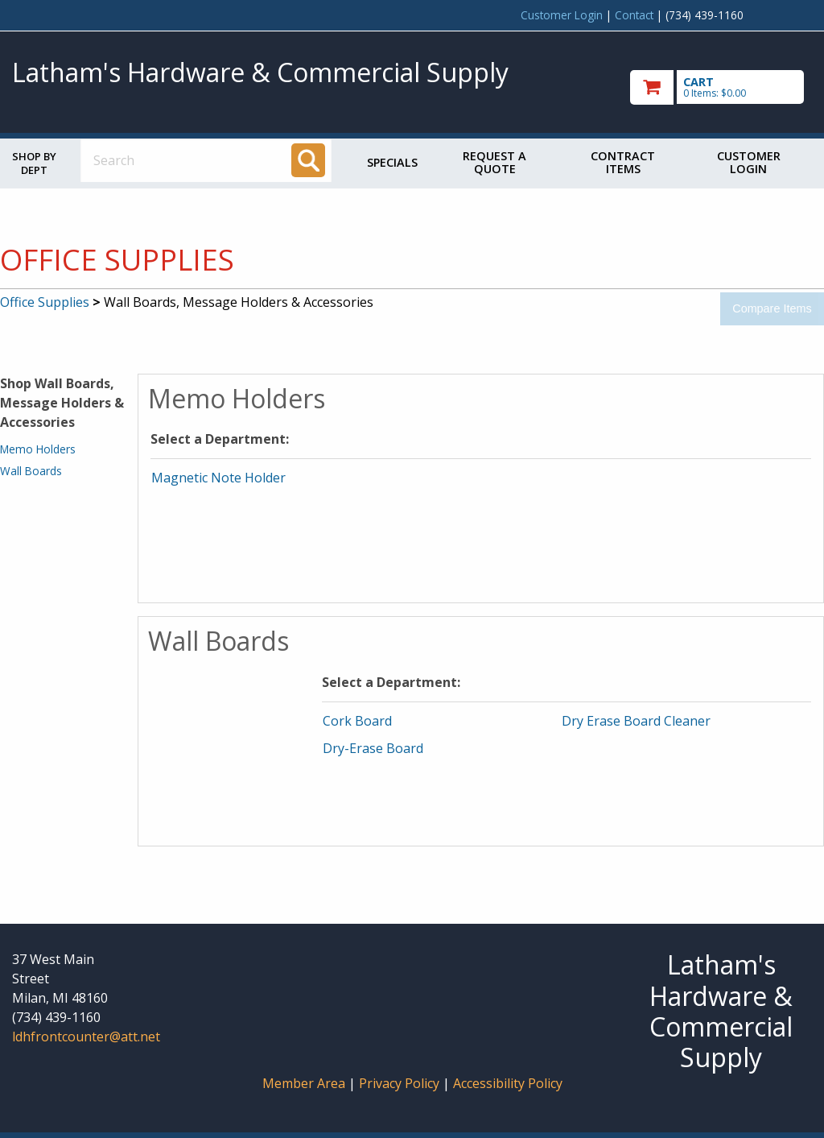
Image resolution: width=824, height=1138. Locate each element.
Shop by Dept (34, 163)
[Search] (308, 160)
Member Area (303, 1083)
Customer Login (562, 15)
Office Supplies (44, 302)
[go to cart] (721, 87)
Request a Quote (494, 162)
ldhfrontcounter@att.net (86, 1036)
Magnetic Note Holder (218, 477)
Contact (634, 15)
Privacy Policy (401, 1083)
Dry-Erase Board (373, 748)
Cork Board (357, 721)
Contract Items (623, 162)
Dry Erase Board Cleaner (636, 721)
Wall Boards (31, 470)
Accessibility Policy (507, 1083)
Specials (392, 162)
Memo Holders (38, 449)
